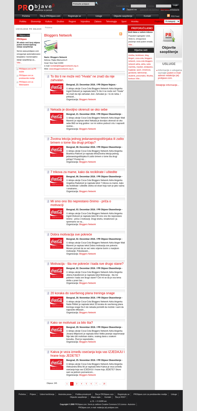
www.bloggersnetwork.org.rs (61, 69)
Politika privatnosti (83, 394)
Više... (19, 63)
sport (139, 70)
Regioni (72, 21)
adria (143, 64)
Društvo (60, 21)
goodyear (132, 73)
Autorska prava (64, 394)
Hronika (134, 21)
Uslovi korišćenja (47, 394)
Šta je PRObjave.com (50, 16)
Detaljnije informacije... (167, 85)
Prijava (33, 394)
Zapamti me (132, 9)
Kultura (48, 21)
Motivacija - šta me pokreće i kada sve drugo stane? (86, 263)
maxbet (139, 67)
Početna (26, 16)
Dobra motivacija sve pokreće (71, 234)
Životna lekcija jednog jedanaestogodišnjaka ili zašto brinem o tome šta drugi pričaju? (87, 140)
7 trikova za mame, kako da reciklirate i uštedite (83, 172)
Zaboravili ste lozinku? (149, 9)
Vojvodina (85, 21)
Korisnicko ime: (122, 6)
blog (147, 55)
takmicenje (142, 73)
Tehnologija (111, 21)
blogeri (131, 58)
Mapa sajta (95, 397)
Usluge (99, 16)
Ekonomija (36, 21)
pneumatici (141, 76)
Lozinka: (151, 6)
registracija (170, 9)
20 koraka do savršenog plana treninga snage (82, 293)
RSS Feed (175, 16)
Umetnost (146, 70)
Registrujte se (74, 16)
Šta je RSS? (120, 397)
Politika (23, 21)
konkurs (131, 78)
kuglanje (132, 70)
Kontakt (147, 16)
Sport (123, 21)
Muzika (150, 76)
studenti (131, 76)
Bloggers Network (87, 99)
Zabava (97, 21)
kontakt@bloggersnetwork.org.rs (64, 66)
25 (104, 384)
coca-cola (139, 58)
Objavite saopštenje (123, 16)
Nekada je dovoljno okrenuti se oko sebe (78, 109)
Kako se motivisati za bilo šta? (71, 322)
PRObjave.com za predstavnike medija (150, 394)
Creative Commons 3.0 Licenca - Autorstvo (118, 404)
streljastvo (148, 67)
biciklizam (139, 55)
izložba (131, 55)
